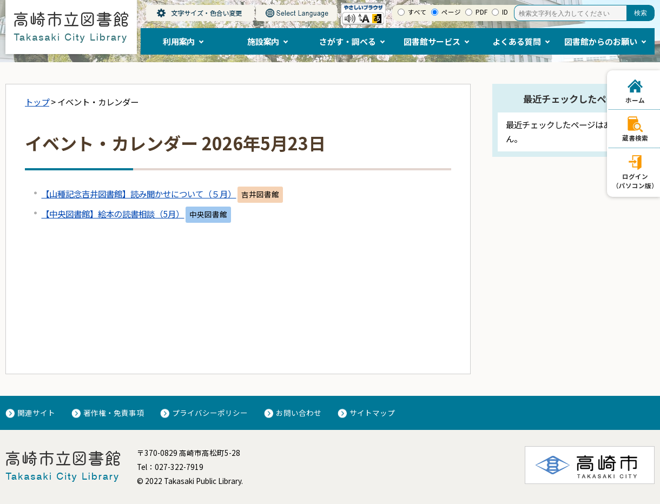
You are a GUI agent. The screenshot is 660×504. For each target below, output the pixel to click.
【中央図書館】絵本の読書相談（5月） (112, 214)
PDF (481, 12)
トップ (37, 102)
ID (505, 12)
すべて (417, 12)
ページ (451, 12)
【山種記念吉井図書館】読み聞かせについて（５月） (138, 194)
